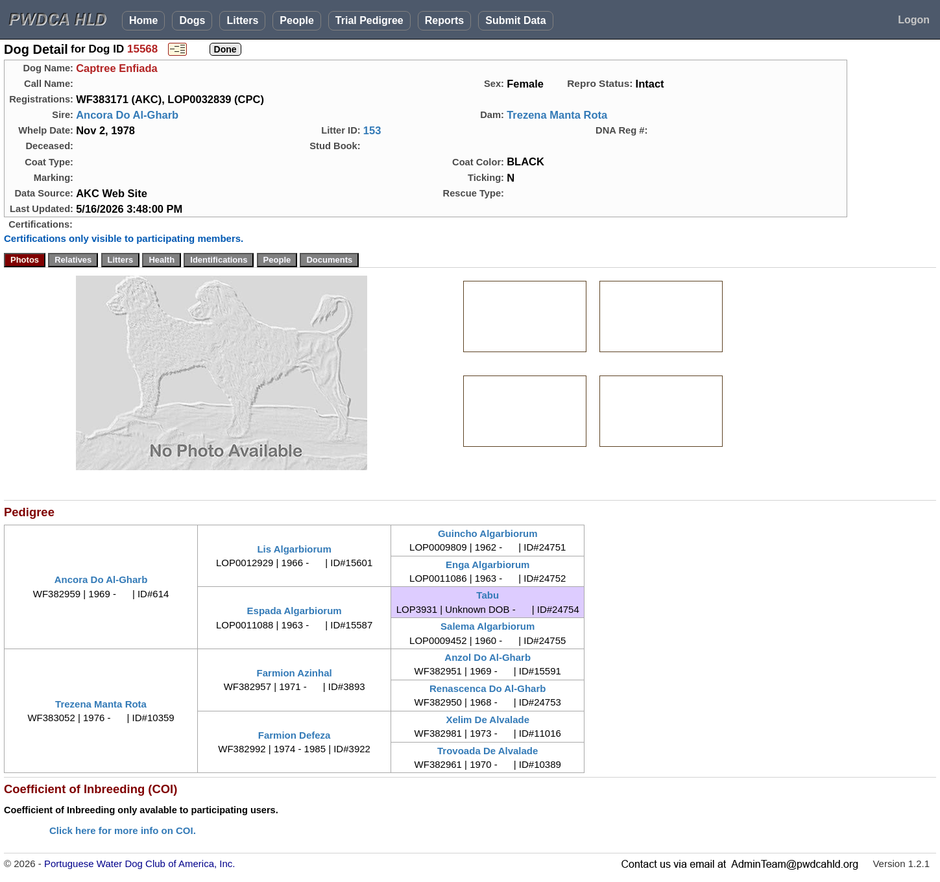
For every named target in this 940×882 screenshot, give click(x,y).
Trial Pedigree (369, 20)
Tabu (487, 595)
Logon (914, 19)
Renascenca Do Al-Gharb (487, 688)
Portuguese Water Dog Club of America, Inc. (139, 863)
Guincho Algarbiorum (488, 533)
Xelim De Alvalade (487, 719)
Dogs (192, 20)
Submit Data (515, 20)
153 (372, 130)
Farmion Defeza (294, 735)
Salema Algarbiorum (487, 626)
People (296, 20)
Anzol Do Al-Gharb (487, 657)
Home (143, 20)
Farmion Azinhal (294, 672)
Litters (242, 20)
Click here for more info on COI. (122, 830)
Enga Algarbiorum (487, 564)
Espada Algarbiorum (294, 610)
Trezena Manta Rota (557, 115)
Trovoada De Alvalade (487, 750)
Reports (444, 20)
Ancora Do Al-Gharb (127, 115)
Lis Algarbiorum (294, 548)
